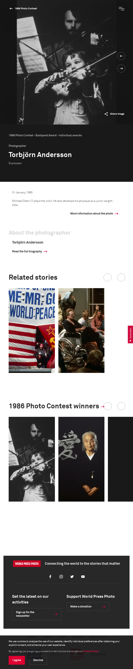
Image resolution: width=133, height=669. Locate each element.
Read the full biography (27, 251)
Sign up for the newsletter (25, 614)
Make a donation (80, 606)
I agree (16, 660)
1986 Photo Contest (26, 8)
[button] (108, 277)
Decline (38, 660)
